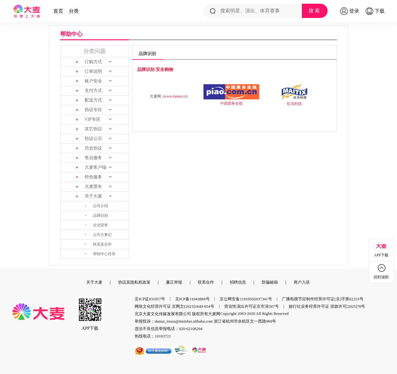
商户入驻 (302, 282)
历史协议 (93, 148)
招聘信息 (238, 282)
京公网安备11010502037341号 (246, 299)
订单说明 (93, 71)
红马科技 (294, 104)
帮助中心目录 (104, 254)
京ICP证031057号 (150, 299)
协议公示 (93, 138)
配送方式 (93, 100)
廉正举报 (174, 282)
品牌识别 (100, 215)
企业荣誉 (100, 225)
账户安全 (93, 81)
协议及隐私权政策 (134, 282)
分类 (74, 11)
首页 (58, 11)
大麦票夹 (93, 186)
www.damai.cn (175, 96)
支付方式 (93, 90)
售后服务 (93, 157)
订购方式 (93, 61)
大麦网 (214, 313)
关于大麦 (93, 196)
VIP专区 (92, 119)
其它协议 (93, 129)
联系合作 (206, 282)
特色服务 (93, 177)
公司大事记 (102, 235)
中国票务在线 (231, 103)
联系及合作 (102, 244)
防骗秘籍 (270, 282)
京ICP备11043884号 (192, 299)
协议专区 (93, 109)
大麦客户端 (95, 167)
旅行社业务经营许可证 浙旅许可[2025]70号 (327, 306)
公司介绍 (100, 206)
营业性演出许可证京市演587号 (251, 306)
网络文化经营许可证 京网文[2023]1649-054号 (174, 306)
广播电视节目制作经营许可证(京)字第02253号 (322, 299)
